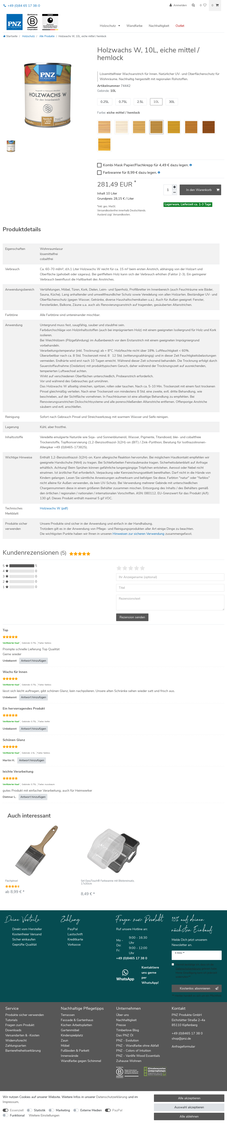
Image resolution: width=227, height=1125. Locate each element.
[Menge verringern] (174, 192)
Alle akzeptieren (189, 1098)
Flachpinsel (11, 881)
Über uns (122, 1015)
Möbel (65, 1045)
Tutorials (11, 1020)
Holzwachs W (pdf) (54, 508)
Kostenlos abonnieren (199, 988)
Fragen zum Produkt (19, 1025)
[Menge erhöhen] (174, 187)
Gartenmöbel (70, 1030)
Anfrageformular (183, 1046)
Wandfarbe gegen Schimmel (81, 1061)
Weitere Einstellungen (44, 1115)
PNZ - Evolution (127, 1040)
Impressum (10, 1102)
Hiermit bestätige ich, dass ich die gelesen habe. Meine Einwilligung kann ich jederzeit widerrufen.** (196, 971)
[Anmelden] (178, 5)
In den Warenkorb (202, 190)
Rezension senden (132, 617)
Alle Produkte (47, 36)
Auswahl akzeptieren (189, 1107)
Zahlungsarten (15, 1045)
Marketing (63, 1110)
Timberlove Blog (127, 1030)
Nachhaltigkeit (159, 26)
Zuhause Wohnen (128, 1061)
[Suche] (193, 5)
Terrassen (68, 1015)
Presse (121, 1025)
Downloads (13, 1030)
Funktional (17, 1115)
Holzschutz (108, 26)
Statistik (39, 1110)
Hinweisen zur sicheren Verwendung (138, 534)
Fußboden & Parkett (75, 1050)
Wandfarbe (134, 26)
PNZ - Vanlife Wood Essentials (138, 1056)
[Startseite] (10, 36)
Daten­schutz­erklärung (111, 1097)
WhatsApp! (150, 983)
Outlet (180, 26)
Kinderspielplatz (72, 1035)
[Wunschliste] (203, 5)
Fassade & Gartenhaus (77, 1020)
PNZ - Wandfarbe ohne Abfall (137, 1045)
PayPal (117, 1110)
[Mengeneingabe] (168, 190)
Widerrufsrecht (16, 1040)
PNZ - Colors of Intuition (133, 1050)
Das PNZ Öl (124, 1035)
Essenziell (17, 1110)
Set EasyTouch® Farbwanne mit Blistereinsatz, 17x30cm (107, 882)
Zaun (64, 1040)
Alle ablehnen (189, 1116)
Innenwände (69, 1056)
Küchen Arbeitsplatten (76, 1025)
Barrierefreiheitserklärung (23, 1050)
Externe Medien (91, 1110)
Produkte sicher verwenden (24, 1015)
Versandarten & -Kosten (22, 1035)
